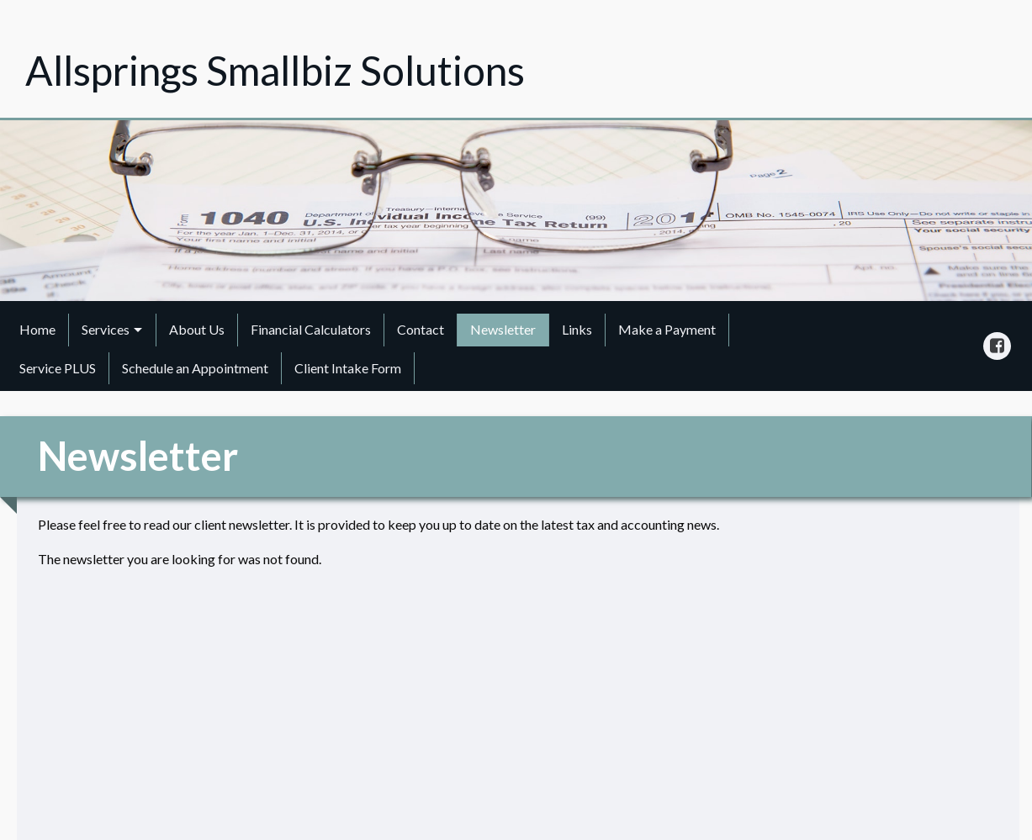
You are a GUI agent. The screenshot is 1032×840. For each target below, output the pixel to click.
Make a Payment (667, 329)
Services (106, 329)
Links (577, 329)
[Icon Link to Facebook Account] (997, 346)
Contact (420, 329)
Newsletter (503, 329)
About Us (197, 329)
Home (37, 329)
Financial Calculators (311, 329)
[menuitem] (38, 330)
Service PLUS (57, 368)
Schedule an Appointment (195, 368)
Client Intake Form (347, 368)
